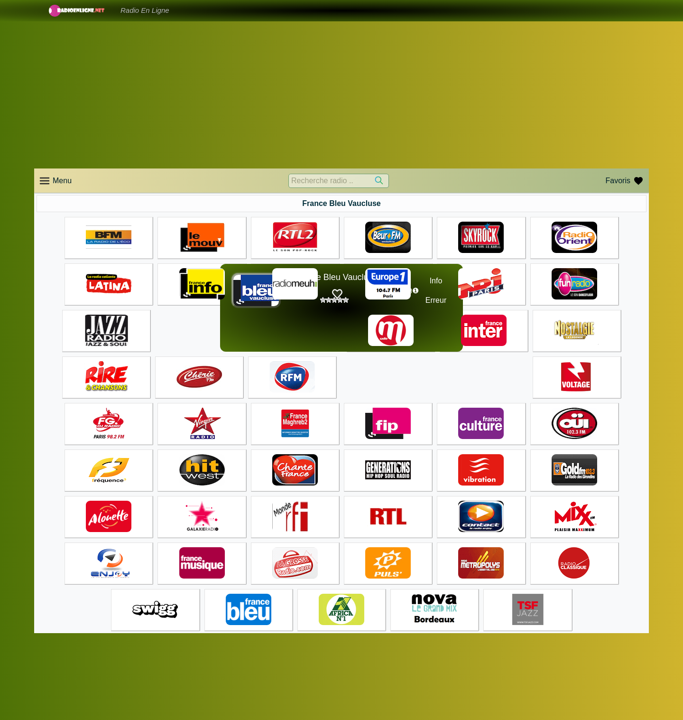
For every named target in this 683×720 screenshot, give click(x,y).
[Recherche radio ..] (338, 181)
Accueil (358, 674)
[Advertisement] (341, 94)
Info (436, 281)
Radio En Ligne (144, 10)
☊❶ (412, 291)
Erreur (435, 300)
